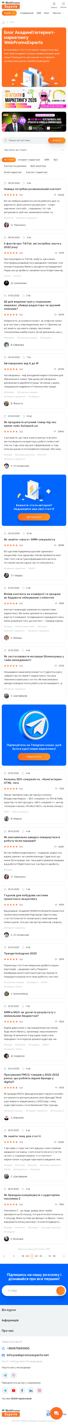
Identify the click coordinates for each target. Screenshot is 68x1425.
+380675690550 (16, 1348)
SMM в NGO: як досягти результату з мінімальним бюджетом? (29, 1014)
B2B (39, 13)
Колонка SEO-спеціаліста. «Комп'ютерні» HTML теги (33, 781)
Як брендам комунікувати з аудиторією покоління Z (32, 1196)
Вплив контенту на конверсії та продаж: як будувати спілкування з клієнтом (32, 595)
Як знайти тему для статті (22, 1136)
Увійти (54, 5)
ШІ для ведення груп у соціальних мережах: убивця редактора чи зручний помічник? (32, 305)
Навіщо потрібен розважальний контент (32, 189)
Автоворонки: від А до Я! (21, 363)
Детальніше (34, 517)
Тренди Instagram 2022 (20, 953)
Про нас (57, 13)
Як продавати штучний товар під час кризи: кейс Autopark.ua (30, 424)
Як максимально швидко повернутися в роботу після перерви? (32, 839)
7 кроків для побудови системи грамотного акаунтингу (26, 897)
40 (27, 1256)
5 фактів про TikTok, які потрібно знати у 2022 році (32, 245)
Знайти (57, 140)
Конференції (26, 13)
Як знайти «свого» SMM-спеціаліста (29, 539)
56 (54, 1256)
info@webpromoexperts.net (25, 1355)
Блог (46, 13)
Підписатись (34, 756)
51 (50, 1256)
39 (23, 1256)
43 (41, 1256)
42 (36, 1256)
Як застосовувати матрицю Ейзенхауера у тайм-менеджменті (34, 658)
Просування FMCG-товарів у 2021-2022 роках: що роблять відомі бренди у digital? (31, 1078)
